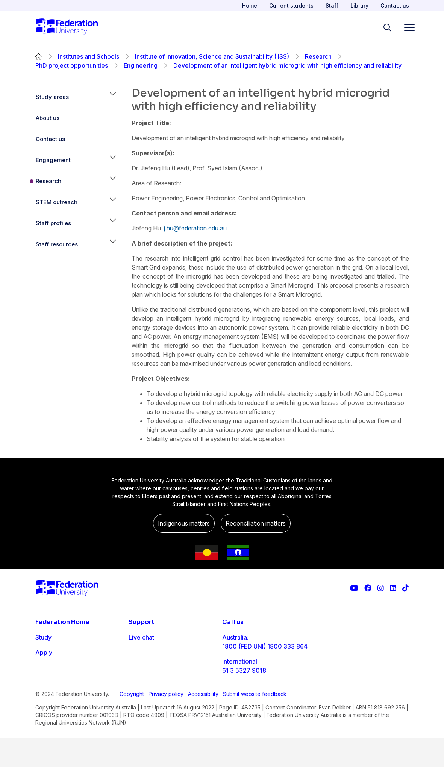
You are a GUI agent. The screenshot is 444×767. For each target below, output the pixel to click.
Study (43, 637)
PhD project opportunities (71, 65)
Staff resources (57, 244)
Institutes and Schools (88, 56)
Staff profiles (53, 223)
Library (359, 5)
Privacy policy (166, 722)
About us (47, 117)
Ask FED (140, 667)
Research (318, 56)
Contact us (394, 5)
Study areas (52, 96)
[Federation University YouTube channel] (354, 588)
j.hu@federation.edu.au (195, 228)
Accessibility (203, 722)
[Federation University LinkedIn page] (393, 588)
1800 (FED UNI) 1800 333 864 (265, 646)
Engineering (141, 65)
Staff (332, 5)
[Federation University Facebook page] (367, 588)
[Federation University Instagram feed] (380, 588)
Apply (43, 652)
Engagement (53, 160)
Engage (46, 682)
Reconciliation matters (256, 523)
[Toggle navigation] (406, 27)
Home (249, 5)
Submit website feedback (254, 722)
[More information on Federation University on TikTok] (405, 588)
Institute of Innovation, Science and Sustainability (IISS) (212, 56)
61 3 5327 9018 (244, 670)
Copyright (132, 722)
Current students (291, 5)
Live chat (141, 637)
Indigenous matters (184, 523)
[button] (112, 97)
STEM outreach (56, 202)
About (44, 697)
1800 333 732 (242, 694)
